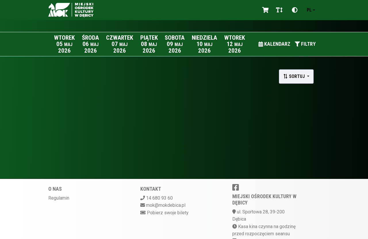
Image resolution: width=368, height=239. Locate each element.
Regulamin (58, 198)
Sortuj (294, 76)
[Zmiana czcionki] (279, 10)
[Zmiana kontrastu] (294, 10)
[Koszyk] (264, 10)
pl (309, 10)
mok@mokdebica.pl (165, 205)
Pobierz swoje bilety (168, 212)
